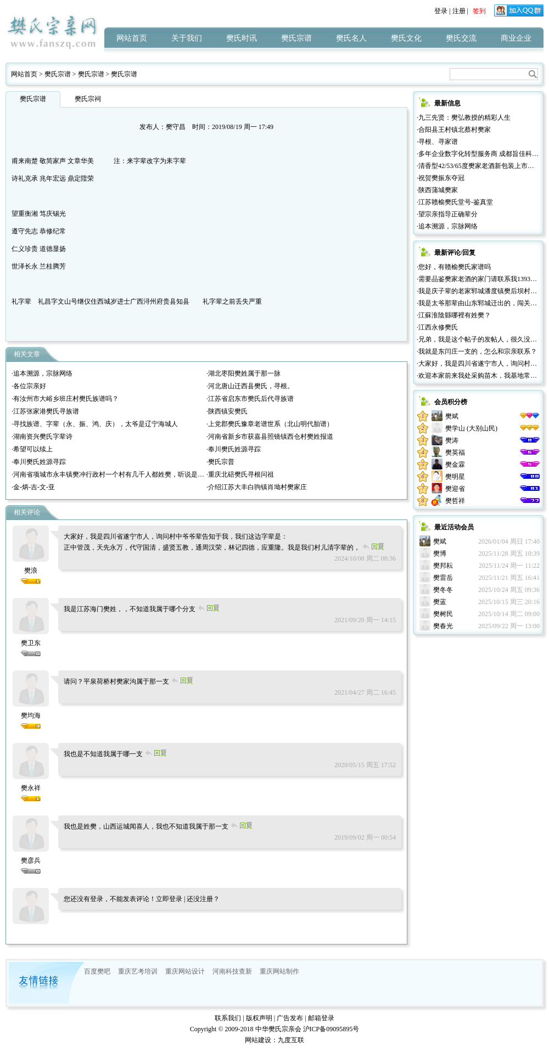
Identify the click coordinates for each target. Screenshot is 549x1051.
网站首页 (131, 38)
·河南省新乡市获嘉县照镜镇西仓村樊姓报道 (269, 436)
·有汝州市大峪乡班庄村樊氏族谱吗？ (65, 398)
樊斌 (451, 416)
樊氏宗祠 (88, 99)
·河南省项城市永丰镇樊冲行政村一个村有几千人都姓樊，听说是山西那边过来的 (128, 474)
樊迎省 (455, 489)
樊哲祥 (455, 501)
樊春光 (443, 626)
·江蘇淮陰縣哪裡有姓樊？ (454, 315)
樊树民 (443, 614)
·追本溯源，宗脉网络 (42, 373)
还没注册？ (203, 899)
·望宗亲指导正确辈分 (447, 214)
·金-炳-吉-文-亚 (33, 487)
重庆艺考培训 (138, 971)
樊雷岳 (443, 578)
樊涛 (451, 440)
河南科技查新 (232, 971)
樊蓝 (439, 602)
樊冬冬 (443, 590)
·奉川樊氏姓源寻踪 (233, 449)
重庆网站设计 (185, 971)
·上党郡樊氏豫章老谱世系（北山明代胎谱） (269, 424)
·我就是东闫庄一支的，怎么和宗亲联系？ (477, 351)
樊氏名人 (351, 38)
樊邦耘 (443, 565)
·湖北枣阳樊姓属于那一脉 (243, 373)
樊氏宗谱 (296, 38)
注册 (459, 11)
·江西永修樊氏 (437, 327)
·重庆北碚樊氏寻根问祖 (240, 474)
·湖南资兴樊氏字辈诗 (42, 436)
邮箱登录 (321, 1018)
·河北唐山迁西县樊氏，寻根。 (250, 386)
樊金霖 (455, 464)
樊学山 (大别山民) (471, 428)
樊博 (439, 553)
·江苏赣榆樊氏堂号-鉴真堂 (455, 202)
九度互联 (291, 1040)
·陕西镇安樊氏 (227, 411)
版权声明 (259, 1018)
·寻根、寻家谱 (437, 142)
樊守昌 (176, 127)
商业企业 (516, 38)
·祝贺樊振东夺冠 (440, 178)
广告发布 (290, 1018)
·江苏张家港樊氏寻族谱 (45, 411)
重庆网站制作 (279, 971)
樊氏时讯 (241, 38)
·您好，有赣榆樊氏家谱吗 (454, 267)
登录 (440, 11)
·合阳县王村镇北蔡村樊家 (454, 129)
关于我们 (186, 38)
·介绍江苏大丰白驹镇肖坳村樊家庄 (256, 487)
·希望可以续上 (32, 449)
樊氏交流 (461, 38)
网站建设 (258, 1040)
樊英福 (455, 452)
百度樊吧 (97, 971)
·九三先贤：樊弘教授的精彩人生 (464, 117)
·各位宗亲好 (29, 386)
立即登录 (169, 899)
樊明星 (455, 476)
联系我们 (228, 1018)
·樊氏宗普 (220, 462)
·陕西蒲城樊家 (437, 190)
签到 (479, 11)
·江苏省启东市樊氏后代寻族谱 (250, 398)
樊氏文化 (406, 38)
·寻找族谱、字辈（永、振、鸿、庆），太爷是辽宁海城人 (95, 424)
